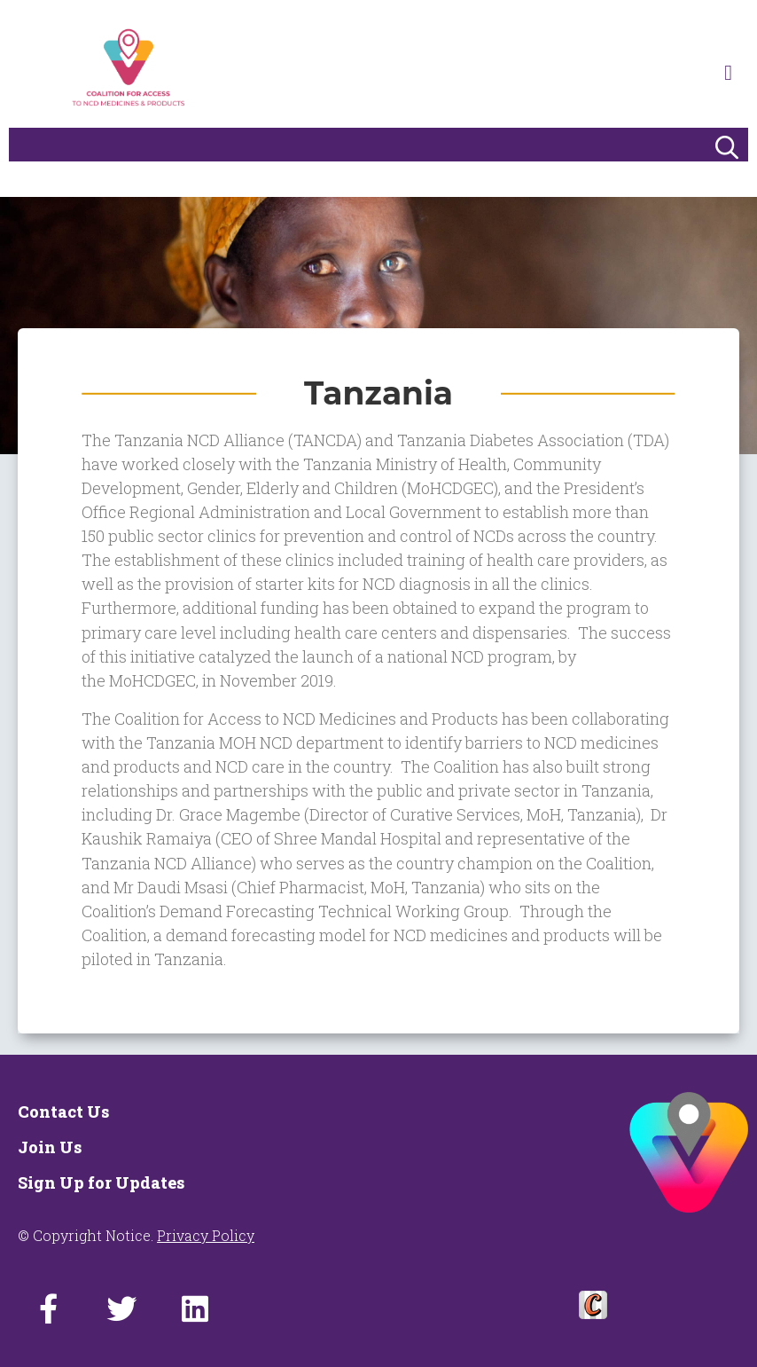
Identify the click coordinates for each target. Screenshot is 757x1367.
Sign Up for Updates (101, 1182)
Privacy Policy (205, 1235)
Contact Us (63, 1111)
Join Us (50, 1147)
